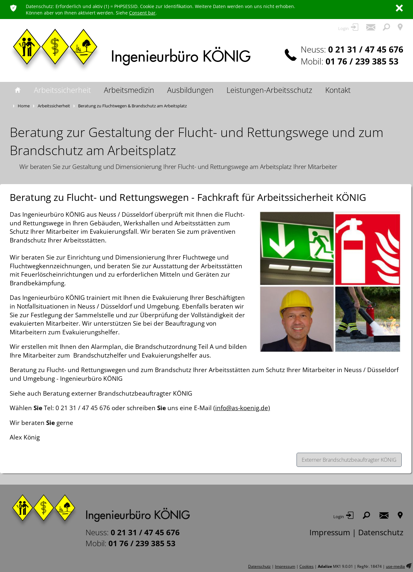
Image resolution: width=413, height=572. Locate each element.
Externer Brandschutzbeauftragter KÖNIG (349, 459)
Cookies (306, 566)
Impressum (329, 532)
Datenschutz (380, 532)
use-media (395, 566)
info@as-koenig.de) (242, 408)
